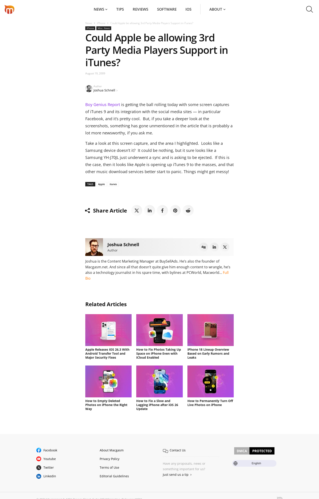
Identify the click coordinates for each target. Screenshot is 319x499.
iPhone (101, 23)
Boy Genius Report (102, 104)
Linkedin (49, 476)
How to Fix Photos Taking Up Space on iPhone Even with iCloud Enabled (158, 353)
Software (167, 9)
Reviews (140, 9)
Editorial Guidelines (114, 476)
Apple (101, 184)
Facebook (50, 450)
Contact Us (178, 450)
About (215, 9)
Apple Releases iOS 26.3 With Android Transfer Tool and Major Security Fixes (107, 353)
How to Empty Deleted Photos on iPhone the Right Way (106, 405)
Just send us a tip (176, 474)
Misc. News (104, 28)
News (99, 9)
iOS (188, 9)
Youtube (49, 459)
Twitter (48, 467)
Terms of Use (109, 467)
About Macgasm (112, 450)
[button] (309, 9)
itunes (113, 184)
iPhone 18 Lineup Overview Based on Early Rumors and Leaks (208, 353)
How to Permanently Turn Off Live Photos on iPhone (210, 403)
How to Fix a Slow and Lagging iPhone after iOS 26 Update (157, 405)
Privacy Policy (109, 459)
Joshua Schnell (104, 90)
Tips (120, 9)
